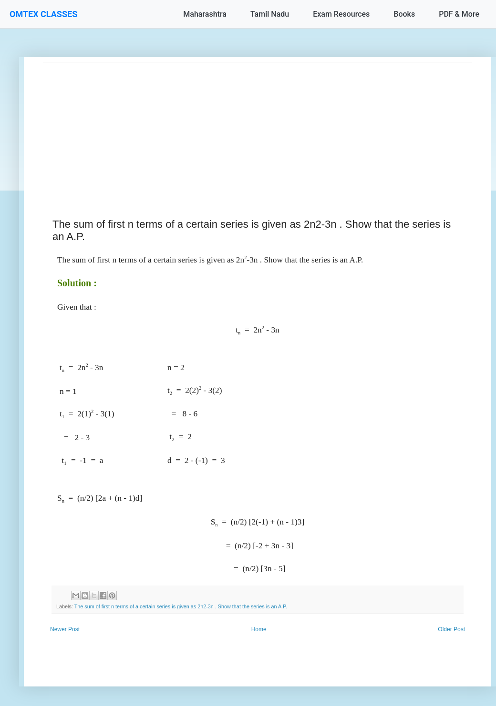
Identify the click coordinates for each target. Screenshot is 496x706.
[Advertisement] (257, 129)
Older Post (451, 629)
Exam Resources (341, 14)
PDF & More (459, 14)
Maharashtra (205, 14)
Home (259, 629)
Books (404, 14)
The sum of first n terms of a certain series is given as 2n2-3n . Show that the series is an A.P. (180, 606)
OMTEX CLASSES (43, 14)
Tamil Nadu (269, 14)
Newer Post (65, 629)
